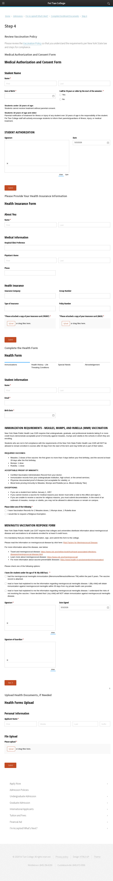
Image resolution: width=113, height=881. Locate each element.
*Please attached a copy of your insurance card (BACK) (84, 316)
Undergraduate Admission (23, 796)
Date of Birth (14, 91)
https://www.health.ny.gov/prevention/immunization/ (82, 560)
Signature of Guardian (17, 639)
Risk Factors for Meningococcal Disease (80, 542)
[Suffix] (105, 723)
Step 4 (84, 16)
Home (7, 16)
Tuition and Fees (18, 815)
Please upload (14, 741)
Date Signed (64, 602)
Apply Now (15, 783)
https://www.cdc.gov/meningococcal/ (62, 557)
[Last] (84, 83)
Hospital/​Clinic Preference (15, 242)
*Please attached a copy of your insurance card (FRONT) (30, 316)
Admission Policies (19, 790)
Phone (7, 268)
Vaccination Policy (32, 43)
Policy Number (65, 303)
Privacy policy (62, 856)
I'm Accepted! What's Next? (24, 828)
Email (11, 397)
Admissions (18, 16)
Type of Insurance (12, 303)
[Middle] (55, 723)
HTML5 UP (84, 856)
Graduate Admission (20, 802)
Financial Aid (16, 822)
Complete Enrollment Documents (65, 16)
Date (75, 137)
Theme (97, 856)
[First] (30, 83)
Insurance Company (12, 290)
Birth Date (13, 410)
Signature (8, 137)
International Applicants (22, 809)
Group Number (65, 290)
